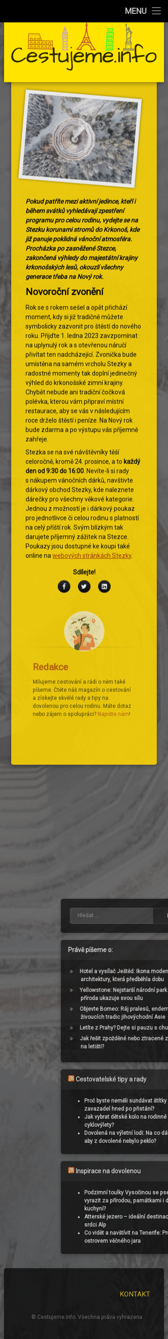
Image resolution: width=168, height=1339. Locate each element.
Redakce (50, 550)
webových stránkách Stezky (91, 439)
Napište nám (113, 598)
